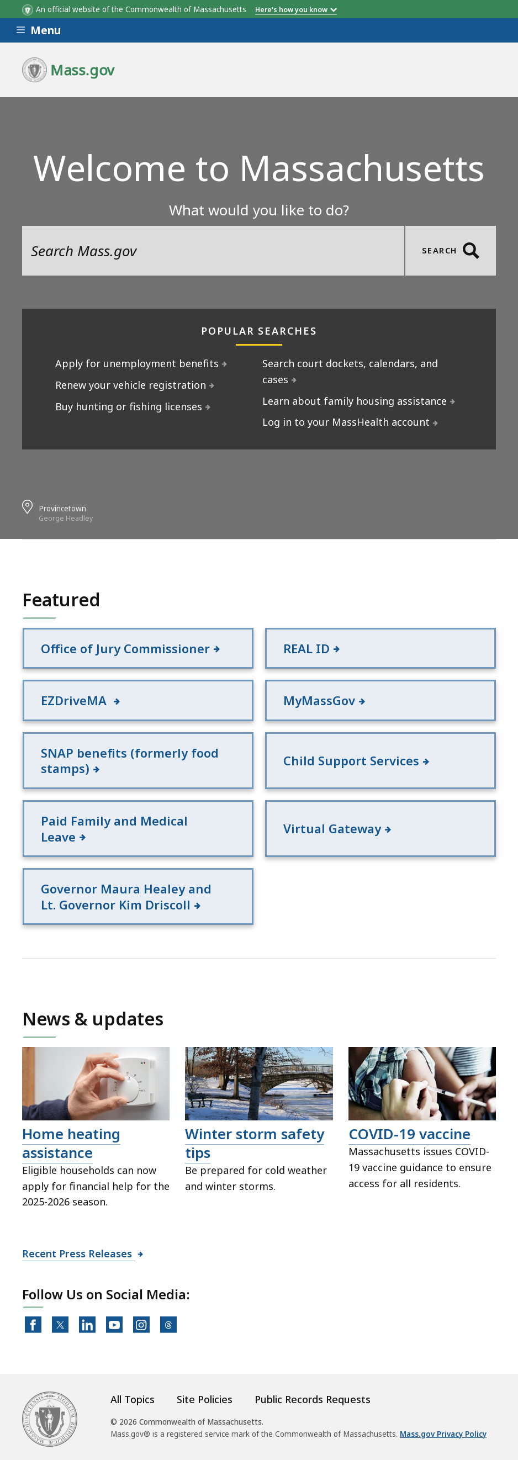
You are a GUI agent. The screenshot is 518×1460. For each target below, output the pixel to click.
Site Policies (204, 1399)
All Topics (132, 1399)
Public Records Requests (313, 1399)
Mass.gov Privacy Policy (443, 1434)
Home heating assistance (71, 1143)
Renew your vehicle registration (131, 385)
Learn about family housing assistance (354, 401)
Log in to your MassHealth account (346, 422)
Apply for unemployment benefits (137, 363)
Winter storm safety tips (254, 1143)
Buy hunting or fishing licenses (129, 406)
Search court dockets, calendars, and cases (350, 371)
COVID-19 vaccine (409, 1134)
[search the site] (213, 251)
